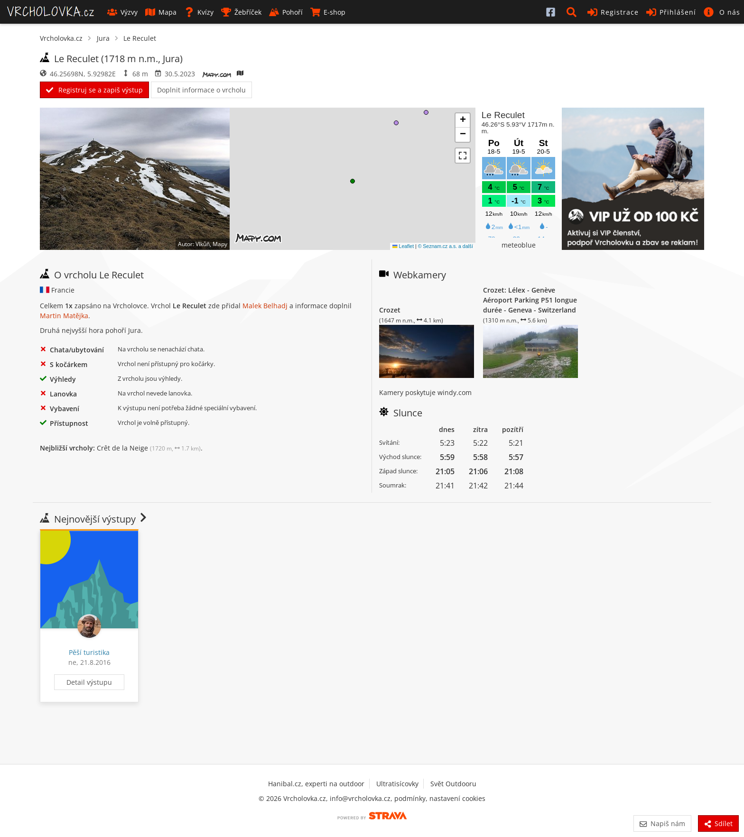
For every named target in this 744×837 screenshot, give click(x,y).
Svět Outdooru (453, 783)
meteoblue (519, 244)
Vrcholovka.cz (61, 38)
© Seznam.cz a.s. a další (445, 246)
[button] (573, 12)
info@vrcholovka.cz (360, 798)
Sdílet (718, 823)
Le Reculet (139, 38)
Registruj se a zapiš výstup (94, 89)
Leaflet (403, 246)
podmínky (410, 798)
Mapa (161, 12)
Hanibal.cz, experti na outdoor (316, 783)
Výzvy (122, 12)
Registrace (613, 12)
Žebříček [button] (241, 12)
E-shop (327, 12)
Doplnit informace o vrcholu (201, 89)
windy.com (454, 392)
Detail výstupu (89, 682)
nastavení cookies (457, 798)
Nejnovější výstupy (94, 519)
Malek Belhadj (265, 305)
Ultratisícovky (397, 783)
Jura (103, 38)
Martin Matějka (64, 315)
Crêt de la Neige (149, 447)
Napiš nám (662, 823)
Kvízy (199, 12)
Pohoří (286, 12)
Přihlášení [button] (671, 12)
